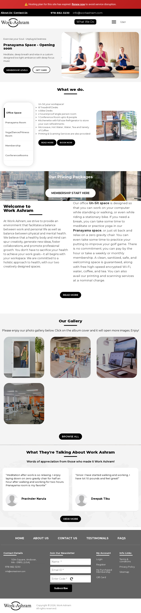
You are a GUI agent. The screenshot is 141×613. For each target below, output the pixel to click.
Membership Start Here (70, 193)
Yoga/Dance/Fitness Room (17, 134)
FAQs (122, 538)
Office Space (13, 112)
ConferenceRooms (16, 155)
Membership (13, 145)
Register (101, 565)
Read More (47, 142)
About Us (6, 12)
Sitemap (124, 572)
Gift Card (101, 577)
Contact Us (21, 12)
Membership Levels (17, 70)
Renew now (78, 4)
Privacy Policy (127, 567)
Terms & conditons (125, 560)
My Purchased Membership (104, 571)
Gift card (41, 70)
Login (99, 559)
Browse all (70, 436)
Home (20, 538)
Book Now (66, 142)
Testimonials (97, 538)
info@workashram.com (87, 12)
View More (70, 518)
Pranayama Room (15, 122)
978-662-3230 (60, 12)
